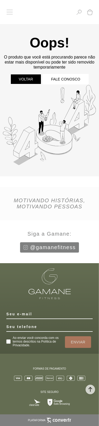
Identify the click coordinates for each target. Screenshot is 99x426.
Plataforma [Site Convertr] (49, 420)
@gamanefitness (49, 247)
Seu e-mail (19, 314)
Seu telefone (21, 327)
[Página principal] (44, 12)
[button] (90, 389)
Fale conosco (65, 79)
